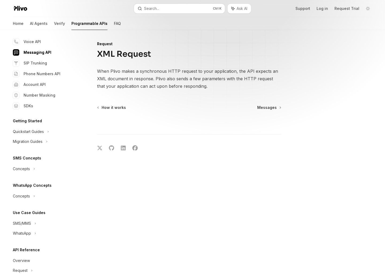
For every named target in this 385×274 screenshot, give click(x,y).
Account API (29, 84)
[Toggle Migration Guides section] (43, 141)
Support (302, 8)
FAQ (117, 25)
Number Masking (34, 95)
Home (18, 25)
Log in (322, 8)
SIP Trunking (30, 63)
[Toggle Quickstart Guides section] (43, 131)
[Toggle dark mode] (368, 8)
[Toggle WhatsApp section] (43, 233)
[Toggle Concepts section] (43, 169)
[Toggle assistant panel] (239, 8)
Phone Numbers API (36, 74)
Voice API (27, 42)
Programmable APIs (89, 25)
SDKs (23, 106)
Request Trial (346, 8)
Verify (59, 25)
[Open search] (179, 8)
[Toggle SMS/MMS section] (43, 223)
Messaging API (32, 52)
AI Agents (39, 25)
